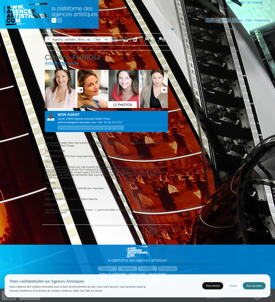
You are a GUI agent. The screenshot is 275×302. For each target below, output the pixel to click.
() (92, 118)
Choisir (233, 285)
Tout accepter (254, 285)
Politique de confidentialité (112, 273)
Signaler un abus (137, 273)
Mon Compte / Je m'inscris (245, 2)
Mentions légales (158, 273)
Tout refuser (213, 285)
